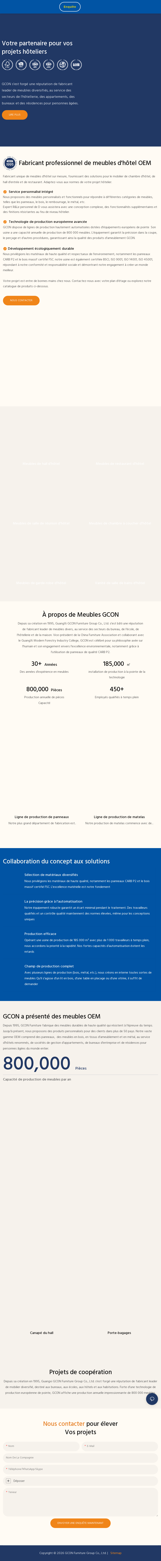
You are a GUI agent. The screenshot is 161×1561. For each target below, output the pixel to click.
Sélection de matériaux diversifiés (51, 875)
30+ (44, 664)
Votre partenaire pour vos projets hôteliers (37, 48)
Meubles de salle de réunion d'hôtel (41, 523)
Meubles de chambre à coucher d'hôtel (120, 523)
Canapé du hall (41, 1333)
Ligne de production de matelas (119, 817)
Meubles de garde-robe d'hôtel (41, 583)
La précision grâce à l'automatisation (53, 901)
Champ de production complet (49, 966)
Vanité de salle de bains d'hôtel (120, 583)
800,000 (44, 689)
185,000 (117, 664)
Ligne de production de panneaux (42, 817)
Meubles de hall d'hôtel (41, 464)
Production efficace (40, 934)
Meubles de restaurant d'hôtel (120, 464)
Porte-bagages (119, 1333)
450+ (117, 689)
